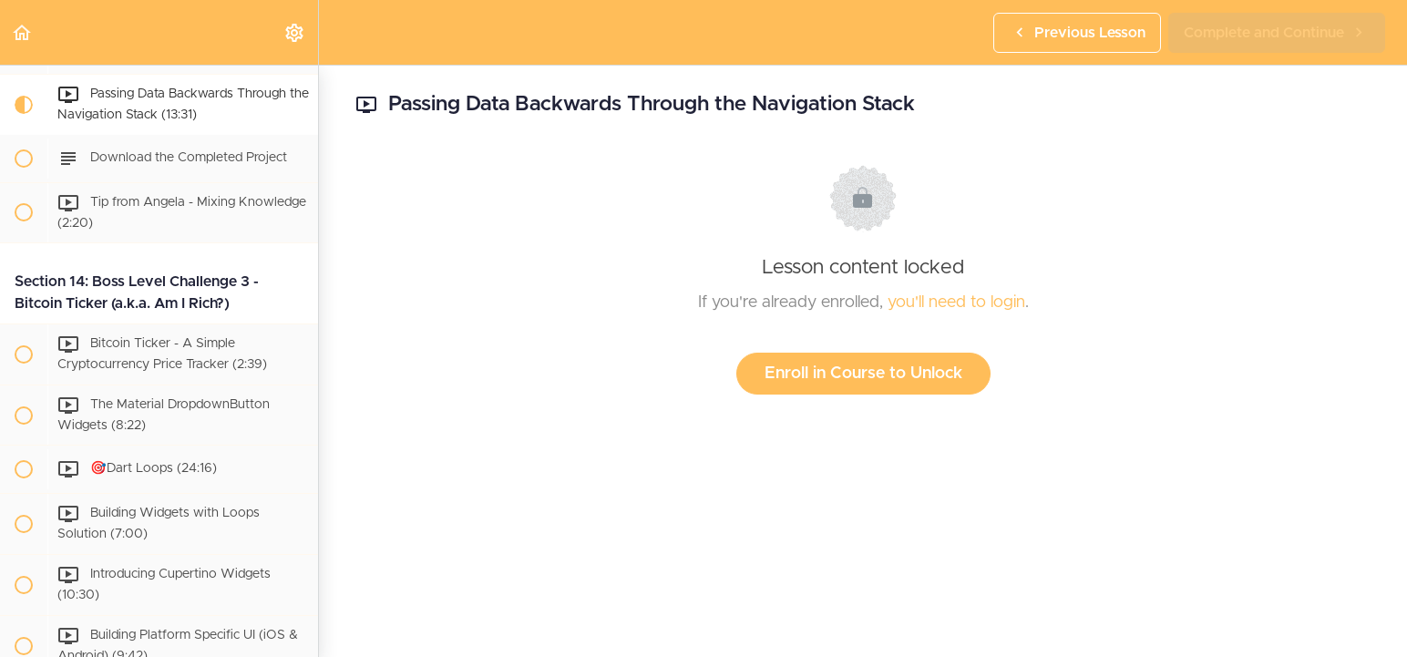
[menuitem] (295, 32)
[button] (23, 32)
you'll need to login (956, 302)
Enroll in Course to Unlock (863, 373)
